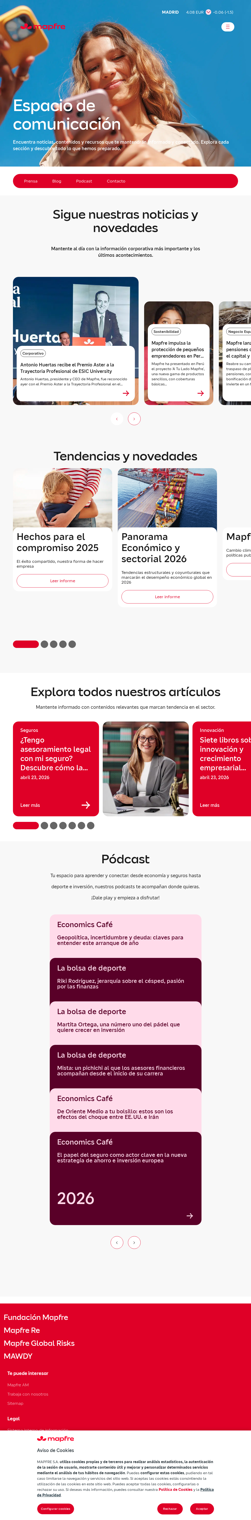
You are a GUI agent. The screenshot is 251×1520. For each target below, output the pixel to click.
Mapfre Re (22, 1330)
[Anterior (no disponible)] (117, 418)
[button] (26, 644)
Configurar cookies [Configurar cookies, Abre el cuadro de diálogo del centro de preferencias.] (55, 1509)
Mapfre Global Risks (39, 1343)
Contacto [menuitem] (116, 181)
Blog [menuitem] (56, 181)
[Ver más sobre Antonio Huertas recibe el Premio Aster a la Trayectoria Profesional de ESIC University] (126, 393)
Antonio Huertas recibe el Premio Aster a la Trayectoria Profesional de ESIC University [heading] (67, 368)
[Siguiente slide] (134, 418)
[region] (125, 775)
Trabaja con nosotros (27, 1394)
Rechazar (170, 1509)
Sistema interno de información (37, 1430)
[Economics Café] (125, 1178)
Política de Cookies (175, 1489)
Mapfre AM (18, 1384)
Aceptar (202, 1509)
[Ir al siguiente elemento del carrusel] (134, 1242)
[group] (56, 768)
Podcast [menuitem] (84, 181)
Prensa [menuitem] (30, 181)
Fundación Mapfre (36, 1317)
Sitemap (15, 1403)
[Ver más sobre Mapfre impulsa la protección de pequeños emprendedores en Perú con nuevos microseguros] (201, 393)
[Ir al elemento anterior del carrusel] (117, 1242)
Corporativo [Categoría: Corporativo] (33, 353)
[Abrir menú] (228, 27)
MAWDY (18, 1356)
